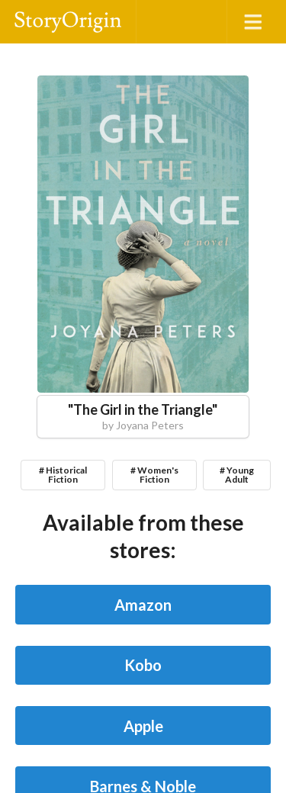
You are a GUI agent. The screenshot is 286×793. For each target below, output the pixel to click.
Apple (143, 726)
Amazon (143, 605)
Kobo (143, 665)
